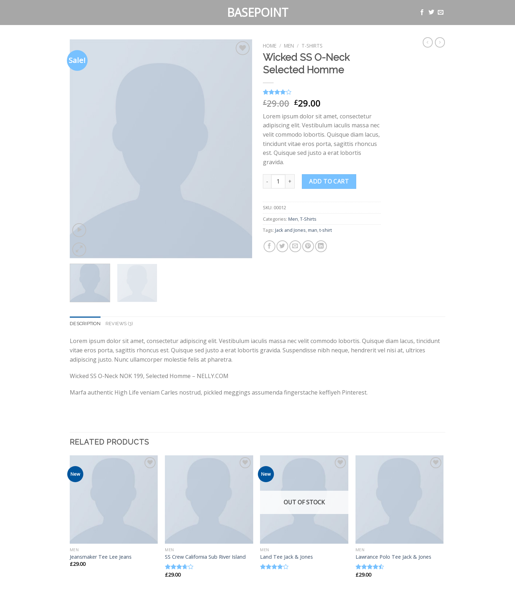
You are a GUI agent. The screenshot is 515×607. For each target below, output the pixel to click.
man (312, 230)
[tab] (85, 324)
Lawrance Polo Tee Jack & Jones (393, 557)
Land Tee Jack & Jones (286, 557)
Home (269, 45)
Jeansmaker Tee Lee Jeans (101, 557)
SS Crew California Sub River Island (205, 557)
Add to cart (329, 181)
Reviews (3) (119, 323)
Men (289, 45)
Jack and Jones (290, 230)
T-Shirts (312, 45)
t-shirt (325, 230)
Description (85, 323)
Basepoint (257, 12)
